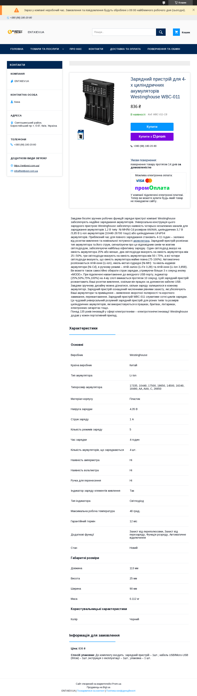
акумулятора (141, 240)
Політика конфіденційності (120, 690)
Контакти (96, 49)
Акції (13, 59)
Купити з (152, 136)
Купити (152, 126)
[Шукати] (161, 32)
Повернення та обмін (164, 49)
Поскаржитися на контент (90, 690)
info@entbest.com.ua (26, 171)
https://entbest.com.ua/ (26, 165)
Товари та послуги (44, 49)
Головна (16, 49)
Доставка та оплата (125, 49)
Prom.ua (116, 684)
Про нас (76, 49)
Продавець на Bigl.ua (98, 687)
